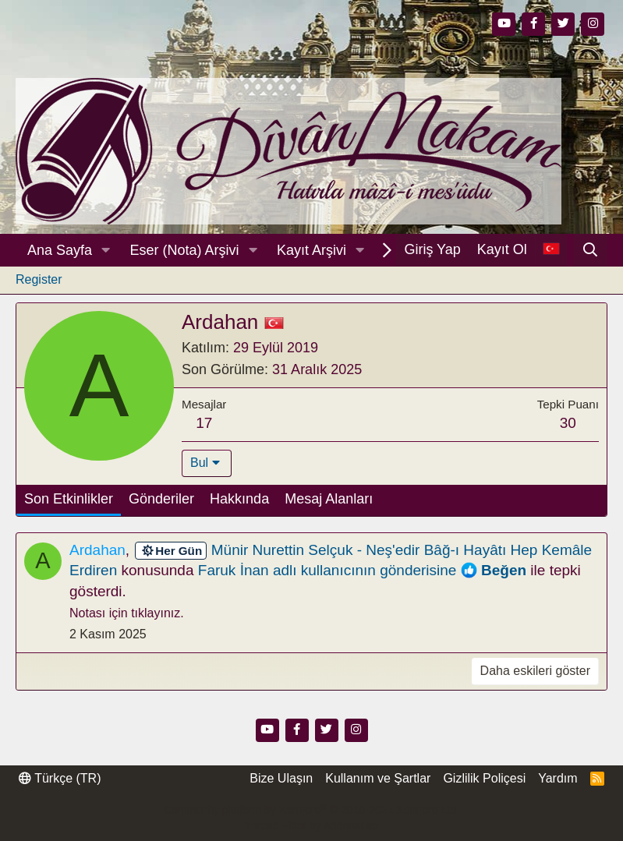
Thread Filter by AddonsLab (312, 825)
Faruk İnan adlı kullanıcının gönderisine (327, 570)
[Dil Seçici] (551, 250)
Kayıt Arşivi (311, 250)
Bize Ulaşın (281, 778)
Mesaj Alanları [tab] (329, 499)
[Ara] (590, 250)
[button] (106, 251)
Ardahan (97, 550)
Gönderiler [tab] (161, 499)
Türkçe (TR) (60, 778)
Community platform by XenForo (311, 810)
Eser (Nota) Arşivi (184, 250)
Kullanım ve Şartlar (377, 778)
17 (204, 423)
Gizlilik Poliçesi (484, 778)
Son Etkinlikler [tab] (68, 499)
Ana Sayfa (59, 250)
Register (39, 279)
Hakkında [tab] (239, 499)
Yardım (557, 778)
